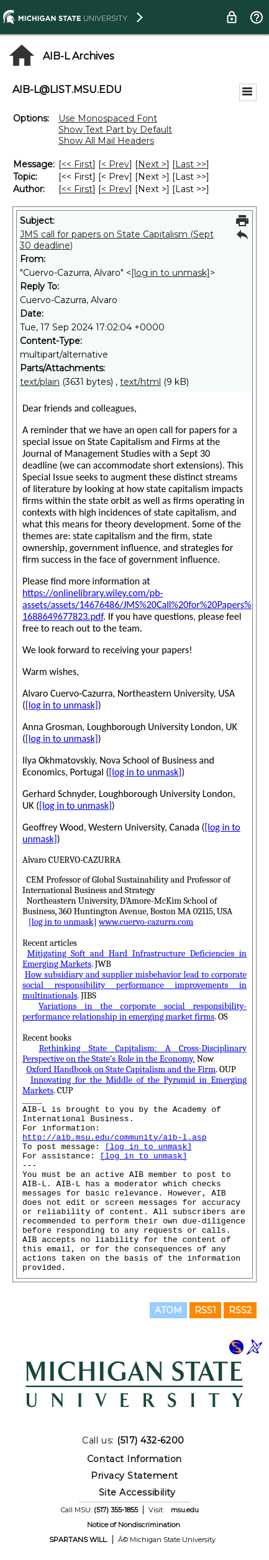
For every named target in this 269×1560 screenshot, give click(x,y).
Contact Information (134, 1459)
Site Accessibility (137, 1492)
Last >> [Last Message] (190, 164)
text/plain (40, 381)
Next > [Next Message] (152, 164)
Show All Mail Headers (106, 140)
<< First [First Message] (77, 164)
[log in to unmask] (170, 272)
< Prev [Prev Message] (115, 164)
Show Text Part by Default (115, 129)
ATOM (168, 1310)
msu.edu (185, 1509)
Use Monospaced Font (107, 118)
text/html (140, 381)
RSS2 (240, 1310)
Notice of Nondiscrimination (133, 1524)
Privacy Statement (134, 1475)
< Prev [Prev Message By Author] (115, 189)
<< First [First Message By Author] (77, 189)
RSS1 (205, 1310)
